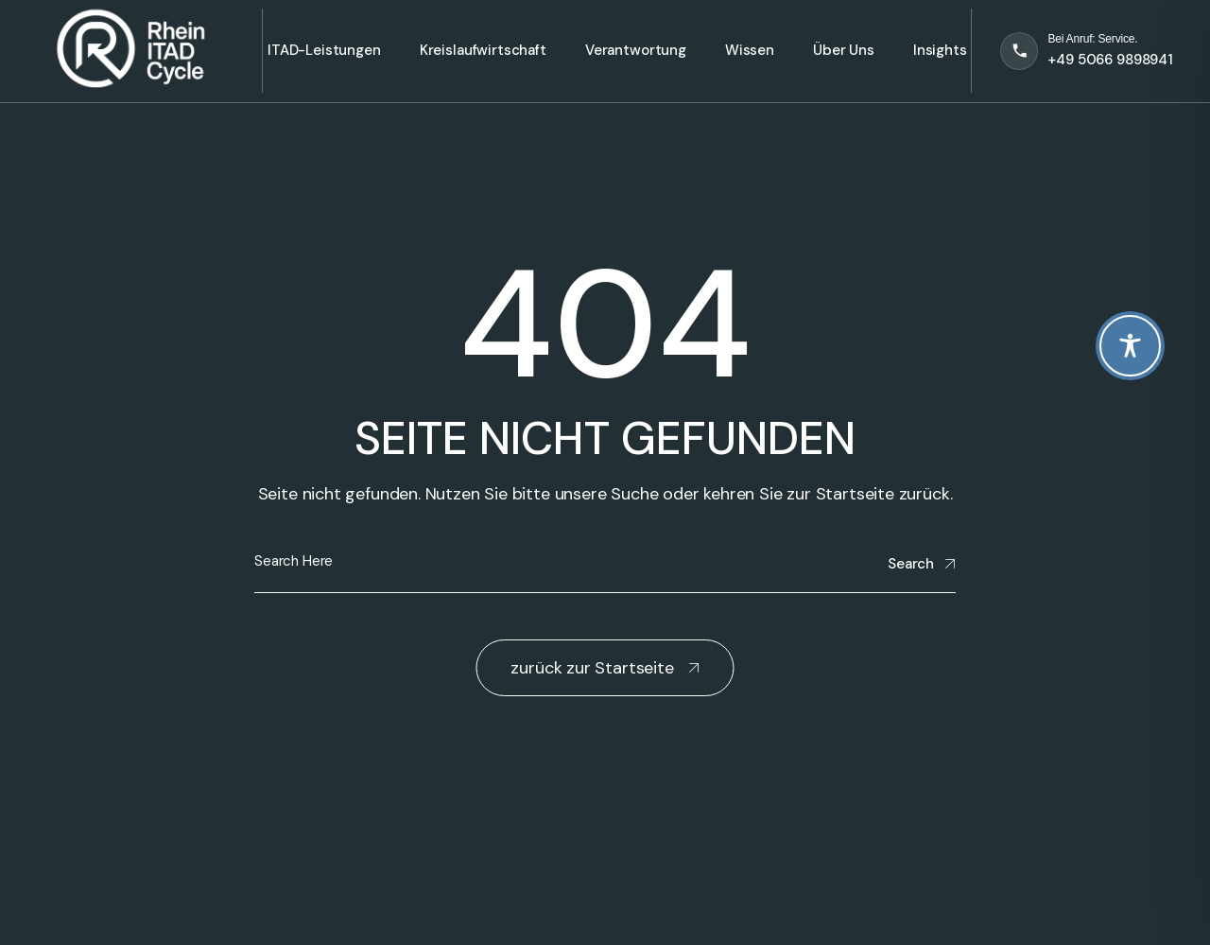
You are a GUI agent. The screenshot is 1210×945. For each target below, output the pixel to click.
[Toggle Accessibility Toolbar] (1130, 345)
